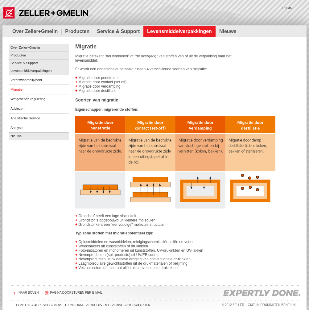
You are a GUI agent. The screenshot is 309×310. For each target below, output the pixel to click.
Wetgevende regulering (28, 99)
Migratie (16, 89)
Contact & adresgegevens (39, 305)
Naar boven (29, 292)
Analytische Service (25, 118)
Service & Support (118, 31)
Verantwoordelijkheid (26, 80)
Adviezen (17, 108)
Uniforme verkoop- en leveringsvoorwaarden (109, 305)
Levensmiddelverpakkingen (179, 31)
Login (287, 8)
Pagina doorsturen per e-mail (76, 292)
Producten (77, 31)
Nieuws (228, 31)
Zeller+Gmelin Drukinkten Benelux (45, 12)
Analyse (16, 128)
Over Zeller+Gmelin (35, 31)
